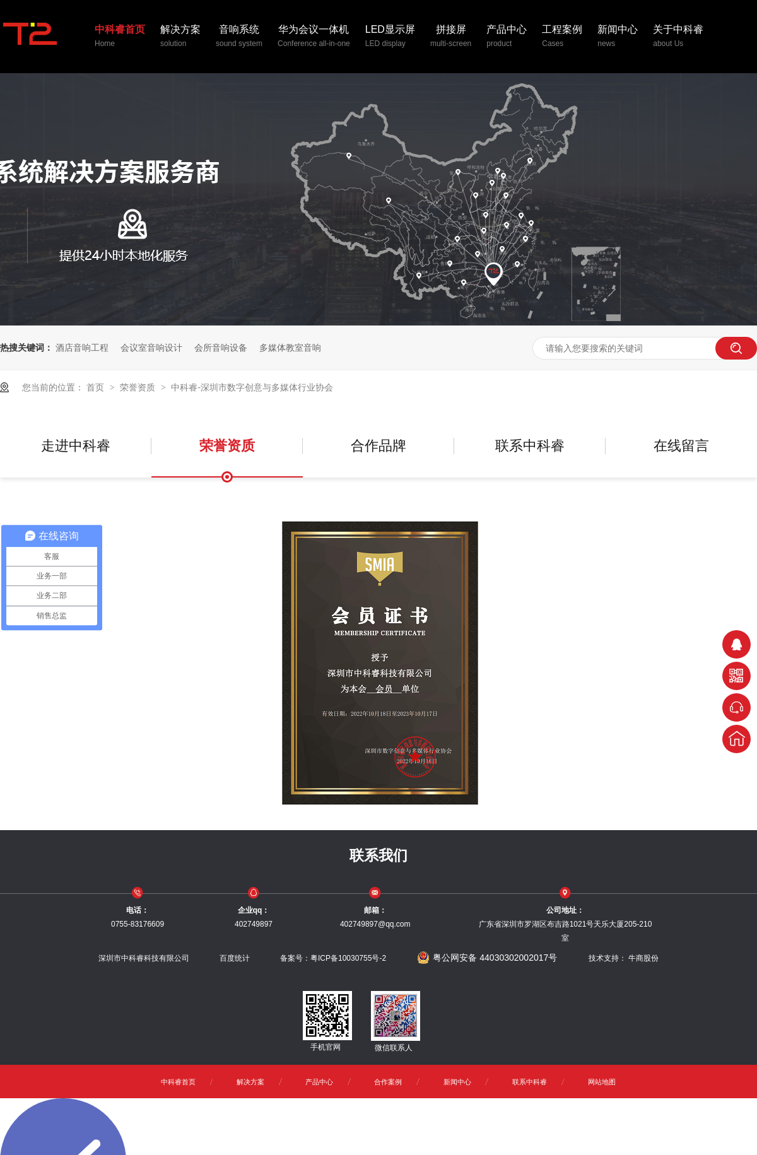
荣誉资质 (139, 387)
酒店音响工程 (82, 348)
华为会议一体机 (314, 37)
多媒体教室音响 (290, 348)
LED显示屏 (390, 37)
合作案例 (388, 1082)
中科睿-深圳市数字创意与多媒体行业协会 (252, 387)
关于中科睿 (678, 37)
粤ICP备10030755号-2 (348, 958)
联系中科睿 (530, 446)
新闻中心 (617, 37)
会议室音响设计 (151, 348)
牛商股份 (643, 958)
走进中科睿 (75, 446)
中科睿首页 (120, 37)
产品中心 (506, 37)
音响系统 (239, 37)
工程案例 (562, 37)
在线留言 (681, 446)
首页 (96, 387)
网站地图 (602, 1082)
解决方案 (180, 37)
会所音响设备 (220, 348)
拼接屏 (450, 37)
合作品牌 (378, 446)
